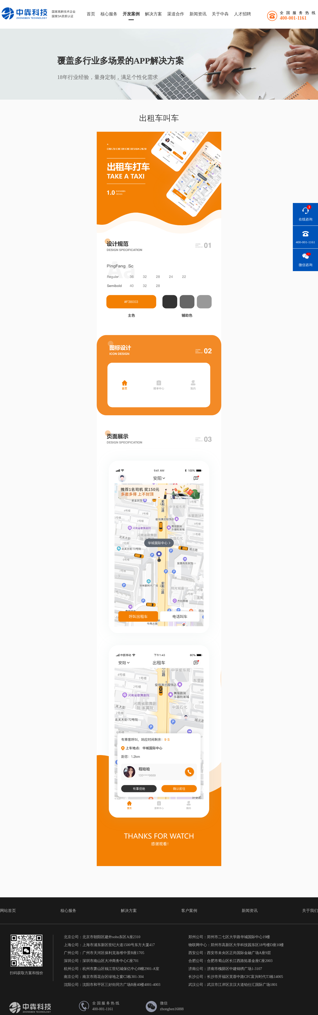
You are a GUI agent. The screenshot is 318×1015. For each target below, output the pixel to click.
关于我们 (310, 910)
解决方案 (153, 14)
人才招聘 (242, 14)
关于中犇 (220, 14)
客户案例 (189, 910)
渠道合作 (175, 14)
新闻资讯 (197, 14)
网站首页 (8, 910)
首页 (91, 14)
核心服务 (108, 14)
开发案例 (131, 14)
